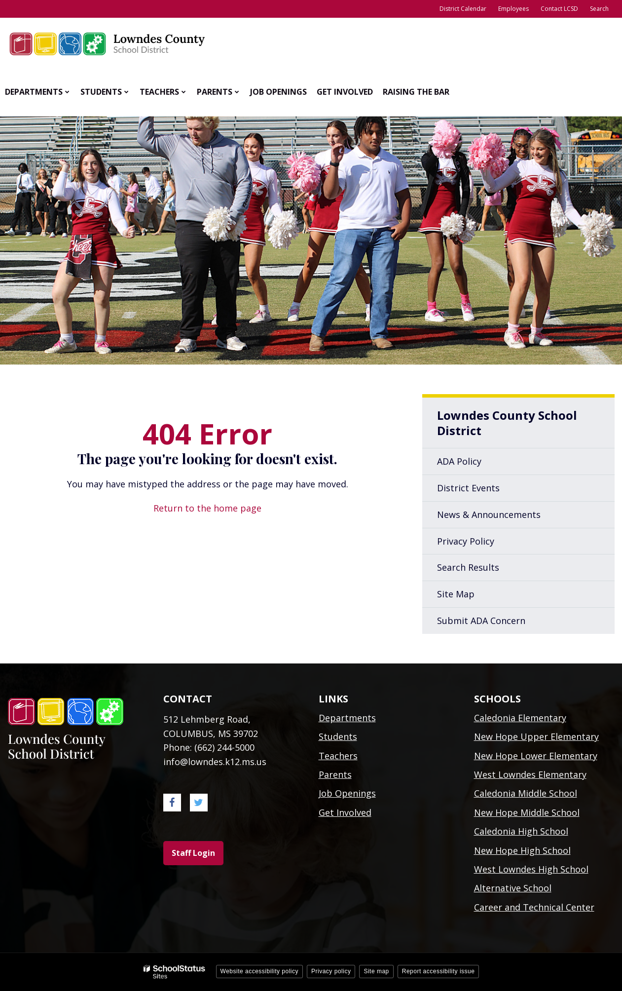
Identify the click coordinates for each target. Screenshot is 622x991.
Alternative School (512, 888)
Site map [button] (376, 971)
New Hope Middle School (527, 812)
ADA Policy (459, 461)
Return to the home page (207, 508)
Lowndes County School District (507, 423)
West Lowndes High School (531, 869)
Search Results (468, 567)
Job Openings (347, 793)
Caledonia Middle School (525, 793)
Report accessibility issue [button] (438, 971)
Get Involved (345, 812)
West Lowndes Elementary (530, 774)
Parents (335, 774)
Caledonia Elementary (520, 718)
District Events (468, 488)
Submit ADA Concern (481, 620)
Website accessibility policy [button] (259, 971)
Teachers (338, 756)
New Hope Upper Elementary (536, 736)
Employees (513, 8)
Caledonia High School (521, 831)
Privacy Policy (465, 541)
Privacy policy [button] (331, 971)
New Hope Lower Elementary (535, 756)
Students (338, 736)
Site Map (456, 594)
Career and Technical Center (534, 907)
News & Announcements (489, 514)
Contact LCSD (559, 8)
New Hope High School (522, 850)
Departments (347, 718)
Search (599, 8)
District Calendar (462, 8)
